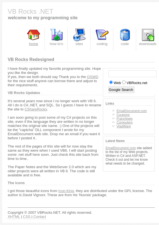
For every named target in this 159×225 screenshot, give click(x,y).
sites (79, 44)
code (125, 44)
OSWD (92, 77)
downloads (147, 44)
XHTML (14, 217)
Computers (125, 122)
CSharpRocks (35, 109)
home (33, 44)
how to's (56, 44)
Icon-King (66, 191)
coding (102, 44)
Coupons (123, 115)
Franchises (125, 119)
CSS (26, 217)
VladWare (124, 126)
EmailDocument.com (132, 111)
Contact (39, 217)
